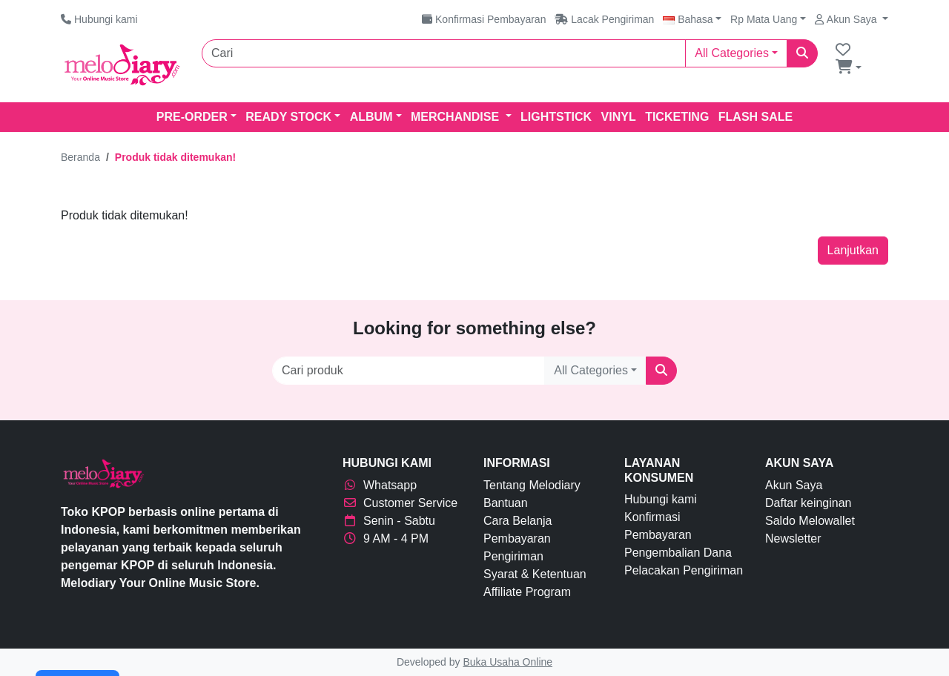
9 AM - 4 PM (386, 538)
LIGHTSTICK (556, 116)
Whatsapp (380, 485)
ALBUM (371, 116)
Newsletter (793, 538)
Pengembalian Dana (678, 552)
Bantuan (505, 503)
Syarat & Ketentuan (534, 574)
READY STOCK (288, 116)
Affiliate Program (527, 592)
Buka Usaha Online (507, 662)
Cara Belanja (517, 520)
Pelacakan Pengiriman (683, 570)
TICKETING (677, 116)
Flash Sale (755, 116)
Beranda (80, 157)
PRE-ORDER (192, 116)
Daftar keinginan (808, 503)
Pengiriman (513, 556)
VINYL (618, 116)
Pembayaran (517, 538)
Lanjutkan (853, 250)
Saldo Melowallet (810, 520)
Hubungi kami (660, 499)
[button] (692, 19)
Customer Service (400, 503)
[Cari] (444, 53)
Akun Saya (793, 485)
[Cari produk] (408, 371)
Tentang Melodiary (532, 485)
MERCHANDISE (457, 116)
